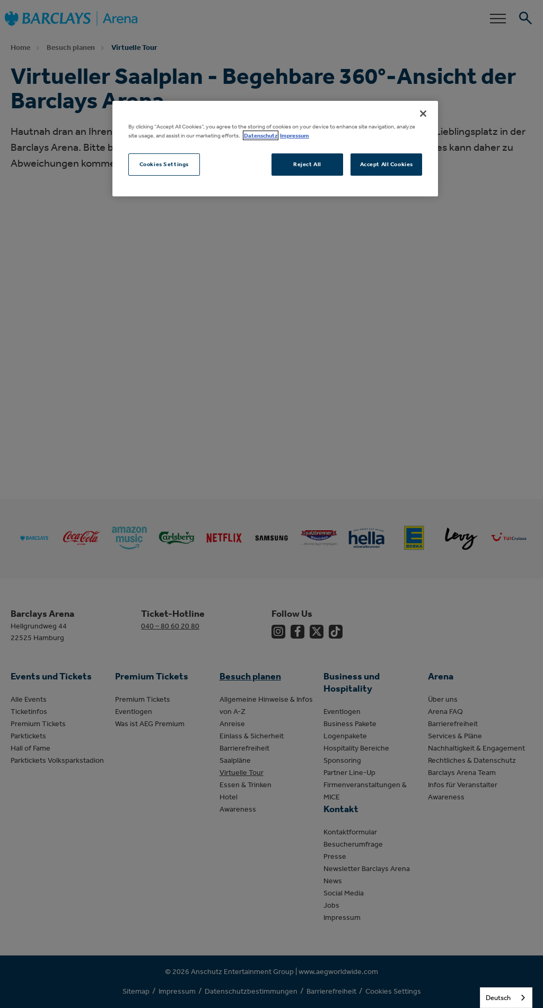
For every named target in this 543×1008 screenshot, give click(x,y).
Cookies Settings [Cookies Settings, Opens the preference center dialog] (164, 164)
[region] (275, 148)
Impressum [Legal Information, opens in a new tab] (294, 135)
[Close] (423, 113)
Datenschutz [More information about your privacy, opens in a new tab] (260, 135)
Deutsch (498, 998)
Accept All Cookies (386, 164)
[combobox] (506, 997)
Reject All (307, 164)
